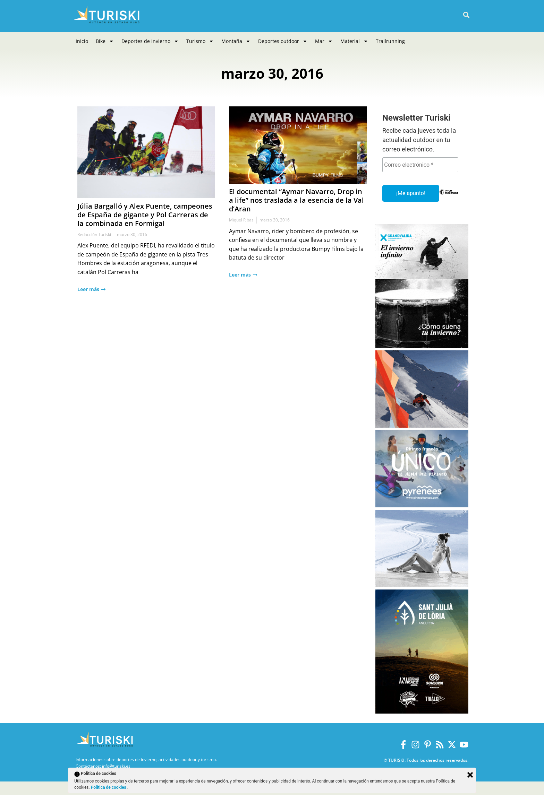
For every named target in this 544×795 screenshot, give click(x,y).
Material (354, 41)
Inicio (82, 41)
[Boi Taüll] (421, 425)
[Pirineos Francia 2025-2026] (421, 505)
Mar (324, 41)
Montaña (235, 41)
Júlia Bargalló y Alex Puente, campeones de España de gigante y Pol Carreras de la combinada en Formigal (144, 214)
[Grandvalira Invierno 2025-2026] (421, 346)
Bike (105, 41)
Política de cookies (109, 787)
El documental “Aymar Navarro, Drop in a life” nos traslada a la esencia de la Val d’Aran (296, 200)
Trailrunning (390, 41)
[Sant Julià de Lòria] (421, 711)
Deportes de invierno (150, 41)
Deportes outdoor (282, 41)
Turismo (200, 41)
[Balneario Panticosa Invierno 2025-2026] (421, 585)
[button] (466, 15)
